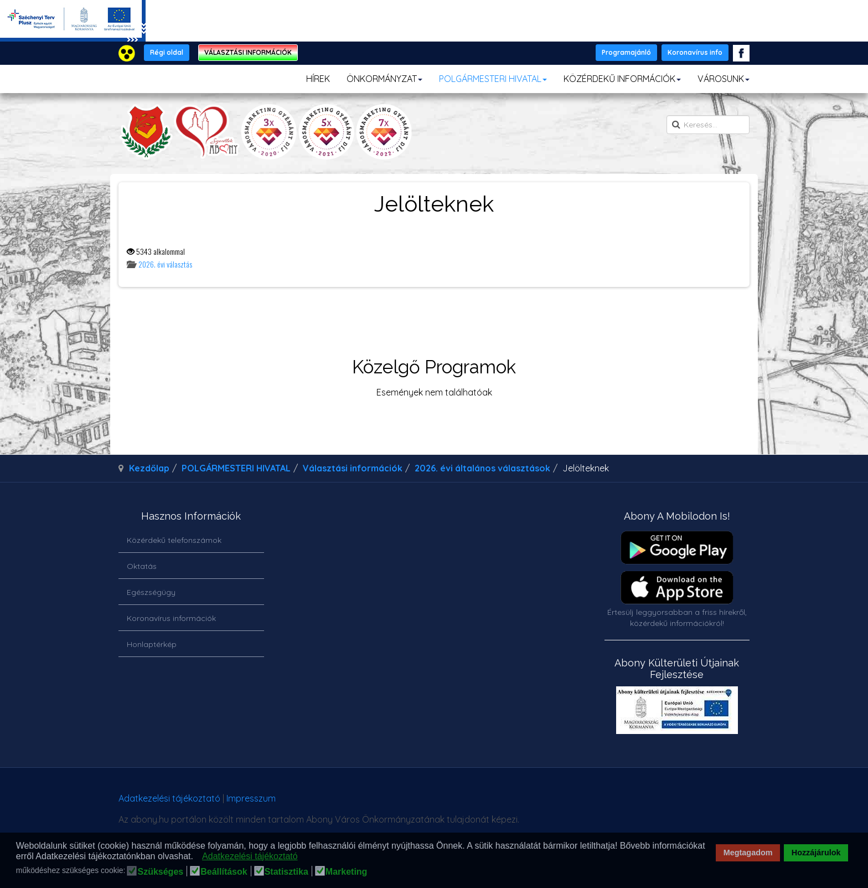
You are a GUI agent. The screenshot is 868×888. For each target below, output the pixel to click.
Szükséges (160, 872)
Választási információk (352, 468)
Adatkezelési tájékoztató (169, 798)
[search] (708, 124)
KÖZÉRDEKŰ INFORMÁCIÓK (622, 78)
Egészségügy (151, 592)
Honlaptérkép (152, 644)
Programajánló (626, 52)
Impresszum (251, 798)
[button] (196, 857)
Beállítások (223, 872)
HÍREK (318, 78)
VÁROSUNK (724, 78)
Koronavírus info (695, 52)
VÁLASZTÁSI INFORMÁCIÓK (248, 52)
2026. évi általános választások (482, 468)
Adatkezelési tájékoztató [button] (250, 856)
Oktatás (142, 566)
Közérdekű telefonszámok (174, 540)
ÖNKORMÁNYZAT (384, 78)
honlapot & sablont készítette (593, 802)
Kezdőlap (149, 468)
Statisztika (286, 872)
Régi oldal (166, 52)
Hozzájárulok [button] (816, 852)
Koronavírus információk (171, 618)
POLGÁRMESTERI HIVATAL (493, 78)
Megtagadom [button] (748, 852)
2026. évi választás (165, 264)
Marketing (347, 872)
